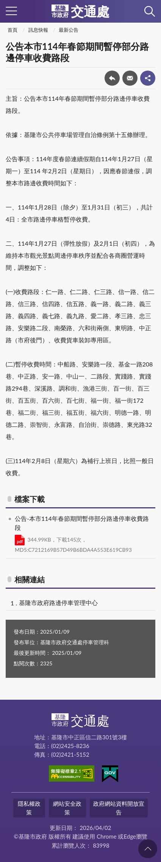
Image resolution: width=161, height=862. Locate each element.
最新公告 (68, 30)
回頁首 (147, 848)
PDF (20, 540)
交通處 (80, 11)
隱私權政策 (29, 808)
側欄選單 (11, 11)
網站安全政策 (67, 808)
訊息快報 (38, 30)
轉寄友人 (130, 78)
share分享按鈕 (147, 78)
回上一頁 (112, 78)
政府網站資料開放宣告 (118, 808)
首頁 (12, 30)
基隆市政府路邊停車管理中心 (58, 602)
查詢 (149, 11)
